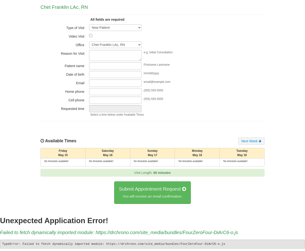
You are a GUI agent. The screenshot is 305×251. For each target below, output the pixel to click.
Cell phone (76, 100)
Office (80, 45)
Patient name (75, 66)
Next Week (251, 141)
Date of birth (75, 74)
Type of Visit (75, 28)
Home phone (74, 92)
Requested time (72, 109)
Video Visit (76, 36)
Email (80, 83)
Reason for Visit (73, 53)
